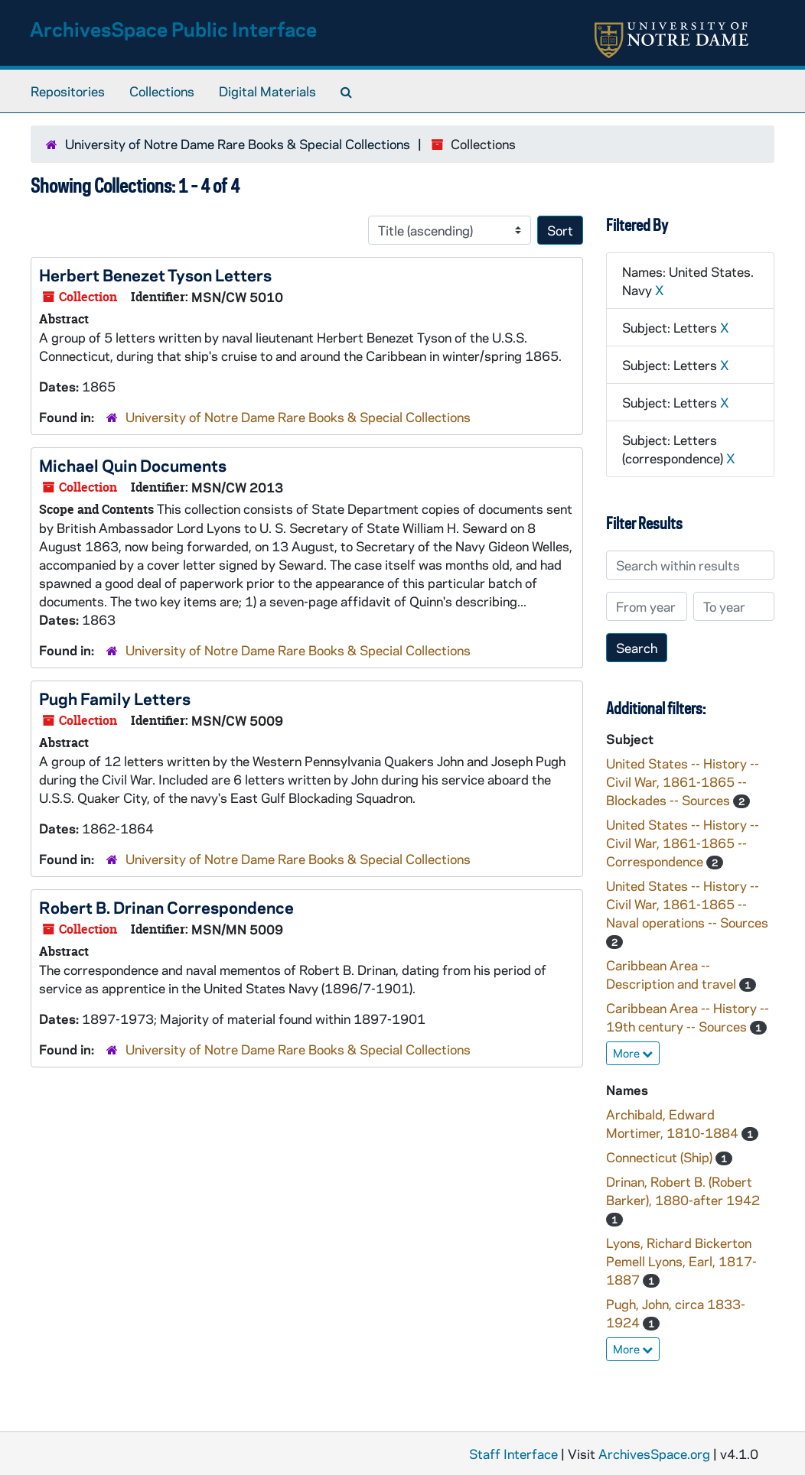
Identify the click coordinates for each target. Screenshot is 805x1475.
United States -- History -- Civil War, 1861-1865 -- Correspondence (682, 842)
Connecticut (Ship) (660, 1156)
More (633, 1053)
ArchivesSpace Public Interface (173, 28)
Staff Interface (513, 1453)
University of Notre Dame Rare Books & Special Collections (237, 143)
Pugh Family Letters (115, 698)
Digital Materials (267, 91)
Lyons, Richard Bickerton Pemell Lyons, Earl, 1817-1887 (681, 1261)
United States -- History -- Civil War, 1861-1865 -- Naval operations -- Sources (687, 904)
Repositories (68, 91)
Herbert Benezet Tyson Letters (155, 274)
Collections (161, 91)
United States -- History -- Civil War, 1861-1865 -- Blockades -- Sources (682, 781)
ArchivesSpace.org (654, 1453)
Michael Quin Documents (133, 465)
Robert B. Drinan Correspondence (166, 907)
